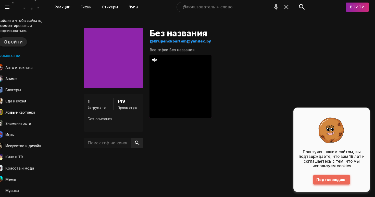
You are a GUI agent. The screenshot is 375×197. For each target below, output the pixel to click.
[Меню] (7, 7)
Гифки (86, 7)
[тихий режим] (162, 60)
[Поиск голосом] (276, 7)
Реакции (62, 7)
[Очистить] (286, 7)
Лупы (133, 7)
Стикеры (110, 7)
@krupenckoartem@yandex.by (188, 41)
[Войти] (357, 7)
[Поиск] (301, 7)
